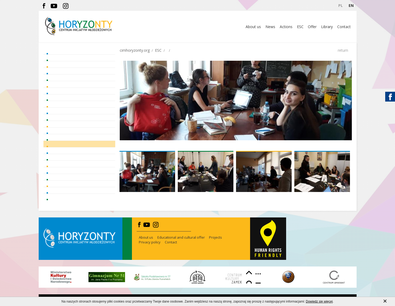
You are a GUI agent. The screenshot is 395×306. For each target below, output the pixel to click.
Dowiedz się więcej (319, 303)
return (343, 50)
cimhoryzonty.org (135, 50)
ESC (158, 50)
